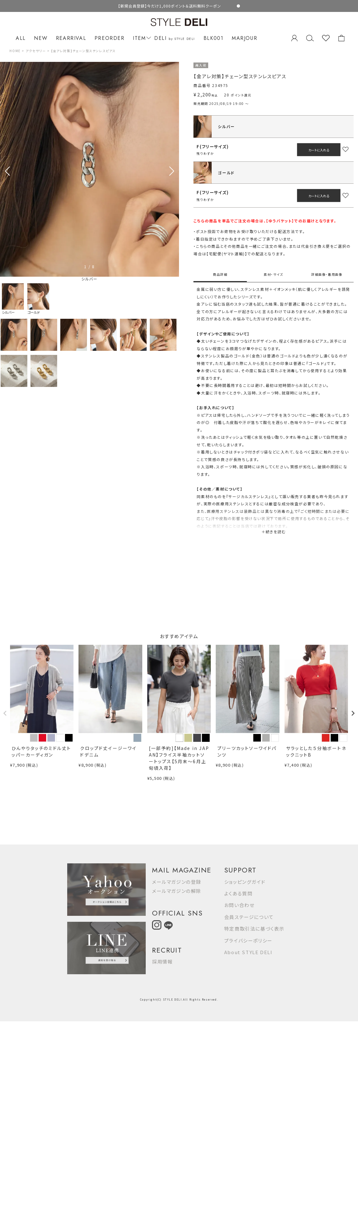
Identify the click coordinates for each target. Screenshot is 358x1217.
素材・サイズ (273, 274)
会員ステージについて (249, 917)
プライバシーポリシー (248, 940)
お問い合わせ (239, 905)
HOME (14, 50)
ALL (21, 38)
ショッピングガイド (244, 881)
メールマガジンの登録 (176, 881)
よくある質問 (238, 893)
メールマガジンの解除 (176, 891)
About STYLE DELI (248, 952)
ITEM (141, 38)
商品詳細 (220, 274)
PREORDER (110, 38)
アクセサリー (36, 50)
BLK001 (213, 38)
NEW (40, 38)
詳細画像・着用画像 (326, 274)
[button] (171, 171)
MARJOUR (244, 38)
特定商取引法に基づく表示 (254, 928)
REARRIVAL (71, 38)
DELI (174, 38)
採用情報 (162, 961)
